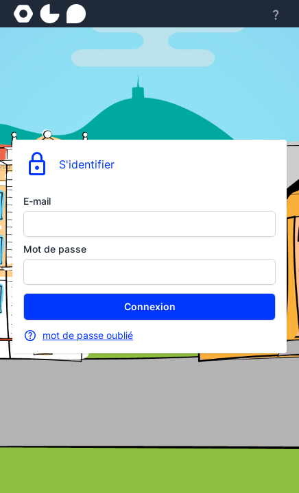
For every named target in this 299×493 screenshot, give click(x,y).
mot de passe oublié (88, 335)
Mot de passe (54, 249)
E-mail (37, 201)
